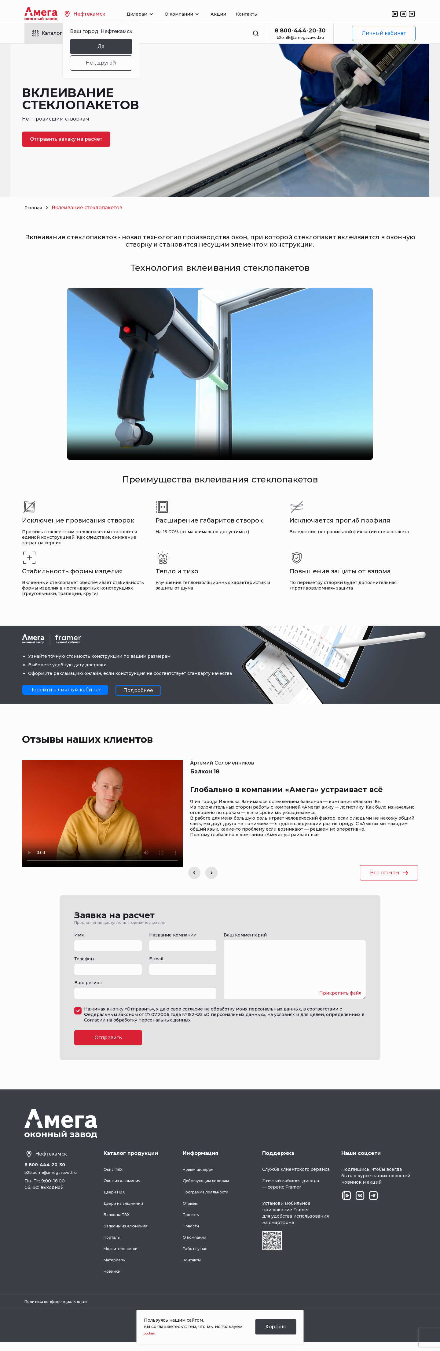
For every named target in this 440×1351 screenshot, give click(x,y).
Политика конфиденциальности (61, 1309)
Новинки (114, 1278)
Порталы (113, 1244)
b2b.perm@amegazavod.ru (54, 1181)
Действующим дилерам (210, 1187)
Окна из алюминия (125, 1187)
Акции (232, 14)
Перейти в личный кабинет (65, 690)
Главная (34, 207)
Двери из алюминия (127, 1210)
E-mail (156, 959)
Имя (79, 935)
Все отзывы (389, 873)
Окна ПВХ (115, 1176)
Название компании (172, 935)
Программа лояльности (210, 1199)
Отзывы (191, 1210)
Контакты (261, 14)
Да (115, 46)
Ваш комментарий (245, 935)
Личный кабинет (384, 33)
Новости (192, 1233)
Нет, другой (115, 63)
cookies (152, 1333)
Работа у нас (197, 1255)
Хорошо (276, 1327)
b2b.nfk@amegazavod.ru (300, 37)
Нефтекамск (99, 14)
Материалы (117, 1267)
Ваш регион (88, 982)
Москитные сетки (124, 1255)
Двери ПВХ (117, 1199)
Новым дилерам (201, 1176)
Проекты (193, 1221)
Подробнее (138, 690)
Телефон (84, 959)
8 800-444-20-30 (300, 30)
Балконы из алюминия (130, 1233)
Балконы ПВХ (119, 1221)
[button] (194, 873)
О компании (197, 1244)
